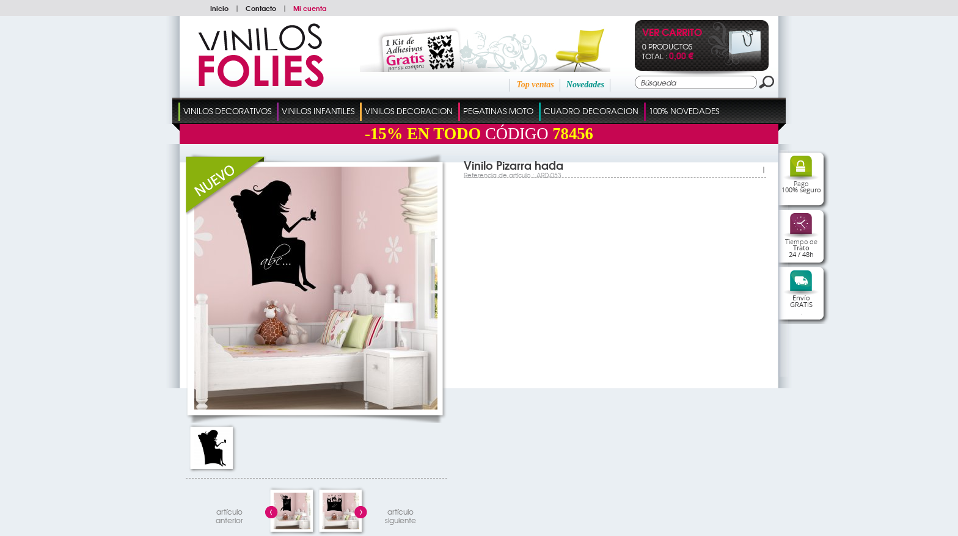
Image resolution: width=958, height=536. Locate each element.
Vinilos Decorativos (227, 111)
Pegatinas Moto (498, 111)
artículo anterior (229, 514)
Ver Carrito (672, 33)
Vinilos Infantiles (318, 111)
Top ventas (535, 84)
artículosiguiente (400, 514)
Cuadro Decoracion (591, 111)
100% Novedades (684, 111)
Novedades (585, 84)
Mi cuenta (309, 7)
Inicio (219, 7)
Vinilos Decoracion (409, 111)
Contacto (261, 7)
